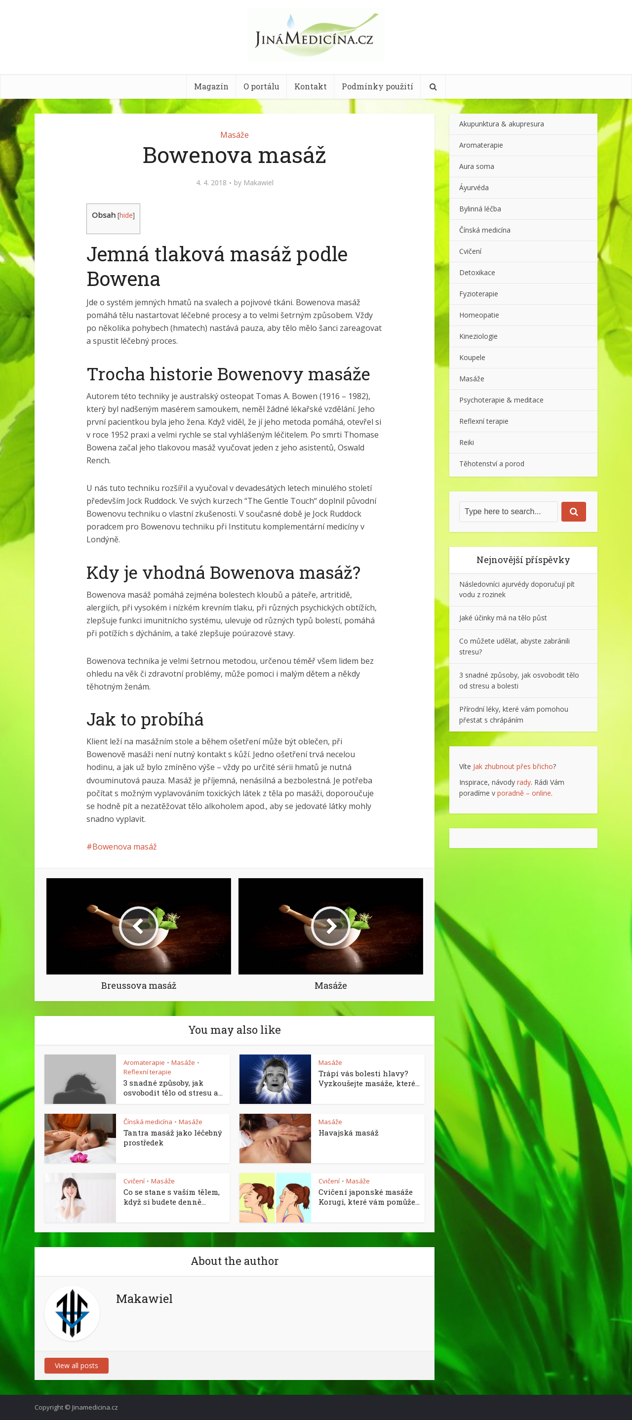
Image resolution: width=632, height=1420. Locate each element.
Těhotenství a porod (491, 463)
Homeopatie (479, 315)
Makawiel (258, 182)
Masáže (234, 134)
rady (524, 782)
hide (126, 215)
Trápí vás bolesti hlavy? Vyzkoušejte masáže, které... (369, 1078)
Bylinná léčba (480, 208)
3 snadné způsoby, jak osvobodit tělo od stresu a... (173, 1087)
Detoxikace (477, 272)
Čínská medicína (147, 1121)
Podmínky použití (377, 86)
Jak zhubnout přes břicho (513, 766)
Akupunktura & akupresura (501, 123)
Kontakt (310, 86)
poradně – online (524, 793)
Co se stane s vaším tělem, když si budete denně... (171, 1197)
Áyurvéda (474, 187)
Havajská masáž (348, 1132)
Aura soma (476, 166)
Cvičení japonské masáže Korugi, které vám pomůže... (369, 1197)
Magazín (211, 86)
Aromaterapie (144, 1062)
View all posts (76, 1365)
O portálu (261, 86)
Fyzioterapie (478, 293)
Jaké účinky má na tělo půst (503, 617)
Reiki (466, 442)
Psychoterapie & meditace (501, 400)
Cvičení (134, 1181)
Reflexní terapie (147, 1071)
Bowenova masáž (124, 846)
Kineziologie (478, 336)
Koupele (472, 357)
